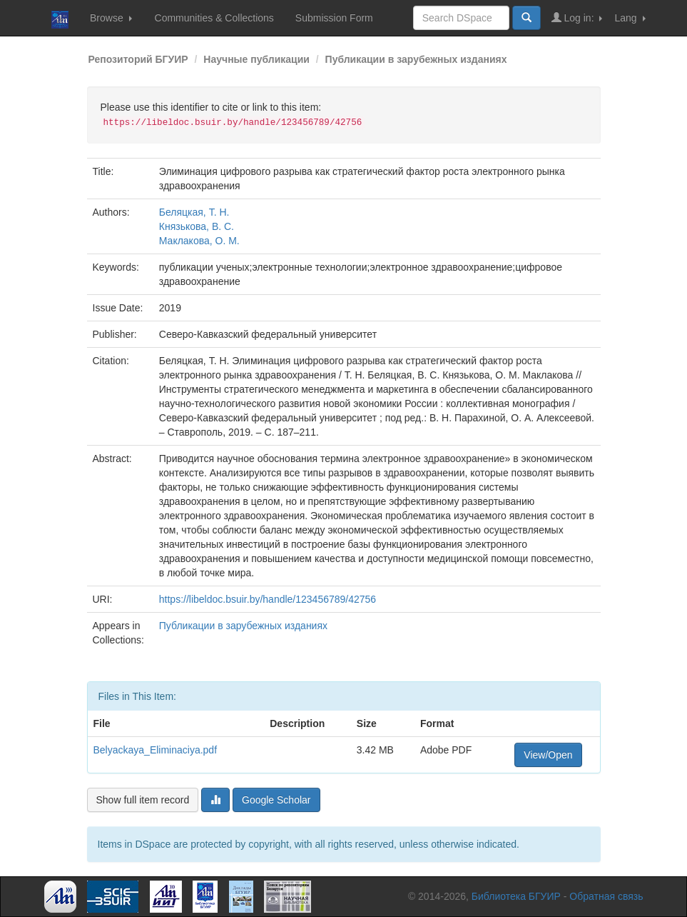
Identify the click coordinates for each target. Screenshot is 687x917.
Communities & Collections (214, 18)
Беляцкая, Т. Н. (194, 212)
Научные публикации (256, 59)
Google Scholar (276, 800)
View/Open (548, 755)
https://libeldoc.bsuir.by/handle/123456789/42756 (267, 599)
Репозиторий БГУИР (138, 59)
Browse (111, 18)
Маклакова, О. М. (199, 240)
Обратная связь (606, 896)
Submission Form (334, 18)
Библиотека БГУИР (516, 896)
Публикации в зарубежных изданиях (416, 59)
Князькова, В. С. (196, 226)
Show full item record (143, 800)
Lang (629, 18)
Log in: (577, 17)
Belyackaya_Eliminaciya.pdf (155, 750)
